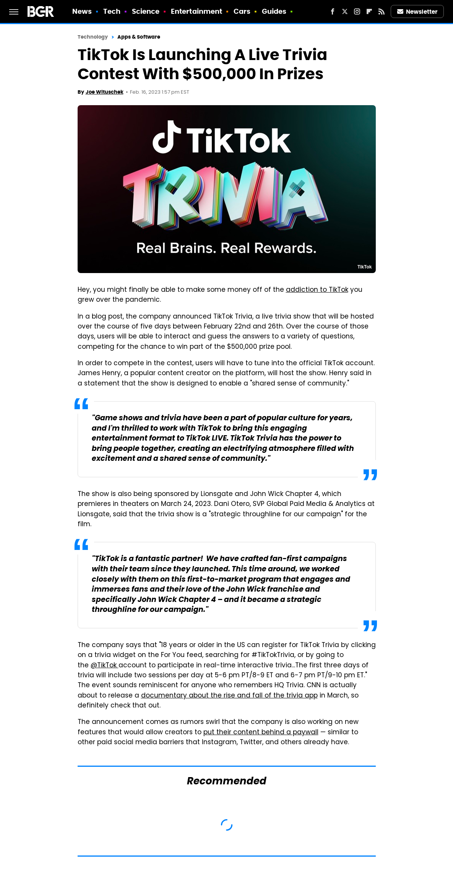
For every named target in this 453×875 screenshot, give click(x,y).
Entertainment (196, 11)
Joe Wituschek (104, 92)
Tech (111, 11)
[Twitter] (345, 11)
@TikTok (105, 665)
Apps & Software (139, 37)
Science (146, 11)
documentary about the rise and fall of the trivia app (229, 696)
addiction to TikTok (317, 290)
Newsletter (417, 11)
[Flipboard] (369, 11)
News (82, 11)
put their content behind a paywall (260, 732)
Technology (93, 37)
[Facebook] (333, 11)
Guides (274, 11)
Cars (242, 11)
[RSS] (381, 11)
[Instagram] (357, 11)
